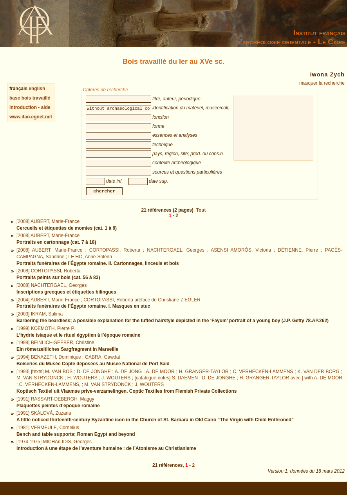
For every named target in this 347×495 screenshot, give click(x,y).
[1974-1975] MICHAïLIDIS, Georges (54, 450)
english (37, 88)
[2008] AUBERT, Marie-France (48, 230)
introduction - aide (30, 107)
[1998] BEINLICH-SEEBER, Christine (55, 351)
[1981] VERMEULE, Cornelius (47, 436)
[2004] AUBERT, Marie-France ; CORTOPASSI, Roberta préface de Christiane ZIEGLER (108, 308)
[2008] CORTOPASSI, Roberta (48, 279)
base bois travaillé (29, 98)
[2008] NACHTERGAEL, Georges (51, 294)
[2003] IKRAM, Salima (39, 322)
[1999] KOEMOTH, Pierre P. (45, 337)
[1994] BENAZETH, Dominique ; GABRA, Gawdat (68, 365)
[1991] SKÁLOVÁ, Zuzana (43, 421)
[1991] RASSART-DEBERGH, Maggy (55, 407)
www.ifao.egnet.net (30, 117)
